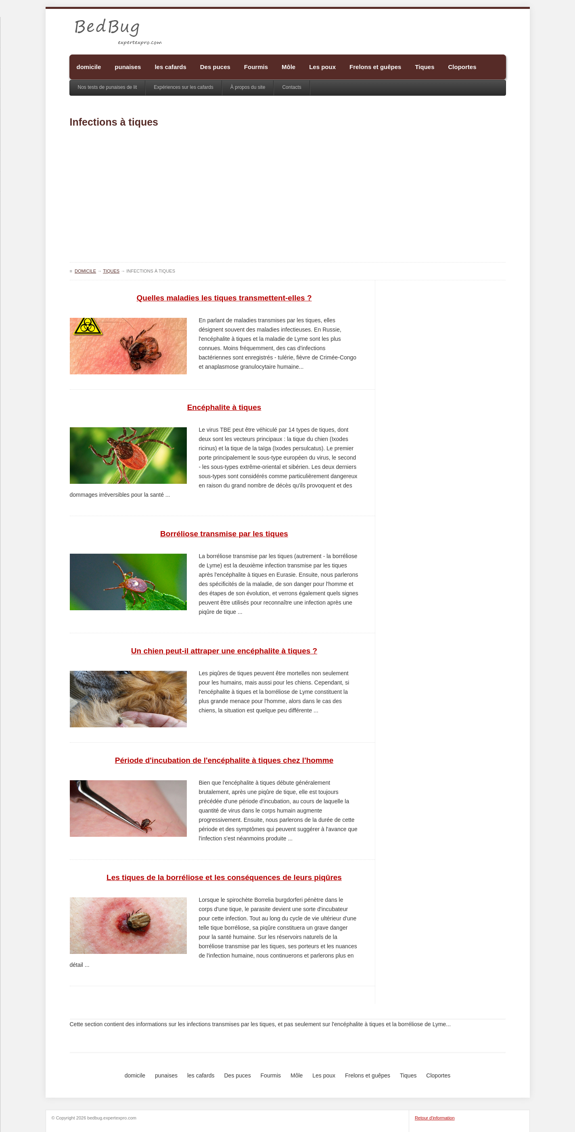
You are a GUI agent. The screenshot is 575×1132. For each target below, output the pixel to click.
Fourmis (256, 66)
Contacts (291, 87)
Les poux (322, 66)
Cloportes (462, 66)
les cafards (170, 66)
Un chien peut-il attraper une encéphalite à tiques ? (224, 651)
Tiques (424, 66)
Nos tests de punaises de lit (107, 87)
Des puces (215, 66)
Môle (288, 66)
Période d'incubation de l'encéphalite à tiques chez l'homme (224, 760)
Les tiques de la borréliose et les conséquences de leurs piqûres (224, 877)
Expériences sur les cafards (183, 87)
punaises (128, 66)
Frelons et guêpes (375, 66)
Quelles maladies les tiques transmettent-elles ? (224, 298)
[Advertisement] (288, 197)
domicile (89, 66)
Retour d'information (435, 1117)
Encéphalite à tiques (224, 407)
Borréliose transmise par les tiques (224, 533)
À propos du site (248, 87)
